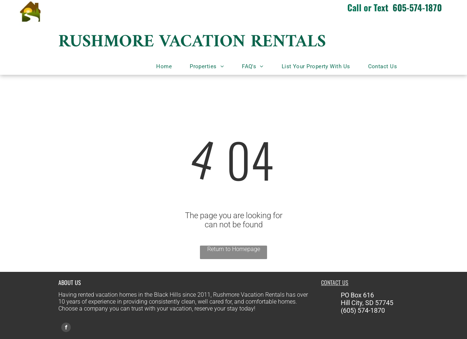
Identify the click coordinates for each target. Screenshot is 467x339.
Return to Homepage (233, 249)
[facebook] (66, 328)
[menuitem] (167, 66)
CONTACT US (334, 282)
